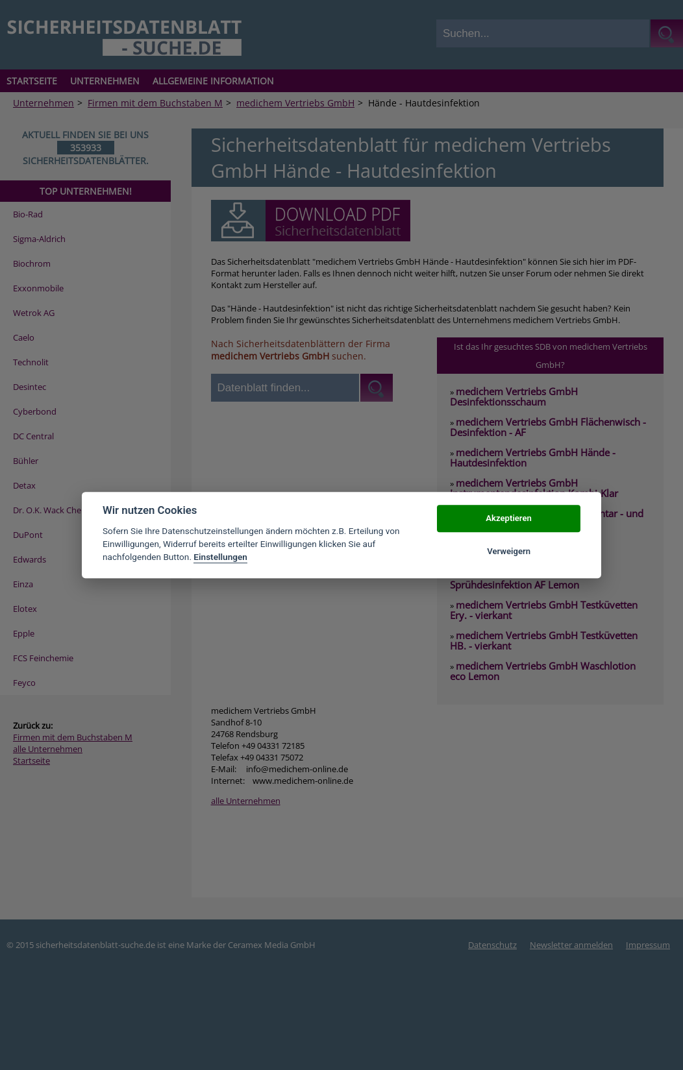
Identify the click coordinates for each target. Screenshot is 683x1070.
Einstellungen (220, 557)
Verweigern (508, 551)
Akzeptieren (508, 519)
